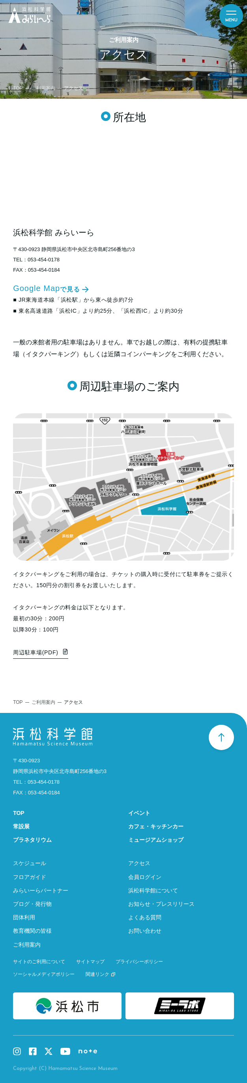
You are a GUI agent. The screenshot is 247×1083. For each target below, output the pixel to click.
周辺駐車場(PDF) (35, 652)
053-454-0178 (44, 260)
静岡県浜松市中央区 (60, 771)
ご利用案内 (43, 88)
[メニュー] (231, 16)
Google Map (46, 289)
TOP (17, 88)
